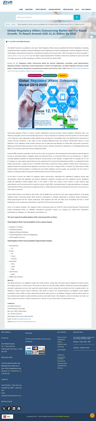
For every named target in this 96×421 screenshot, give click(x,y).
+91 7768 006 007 (13, 371)
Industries (29, 9)
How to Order (62, 337)
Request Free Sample (34, 75)
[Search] (77, 17)
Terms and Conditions (61, 357)
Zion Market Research (62, 416)
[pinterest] (19, 408)
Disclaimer (61, 339)
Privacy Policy (62, 363)
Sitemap (60, 347)
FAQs (59, 342)
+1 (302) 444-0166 (9, 346)
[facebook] (9, 408)
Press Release (68, 9)
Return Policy (62, 344)
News (13, 24)
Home (21, 9)
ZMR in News (62, 365)
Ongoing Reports (55, 9)
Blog (77, 9)
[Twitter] (4, 408)
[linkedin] (14, 408)
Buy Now (63, 75)
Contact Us (61, 361)
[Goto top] (93, 415)
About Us (60, 355)
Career (60, 368)
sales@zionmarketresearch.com (21, 319)
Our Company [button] (86, 9)
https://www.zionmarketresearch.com (24, 321)
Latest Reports (40, 9)
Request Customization (50, 75)
